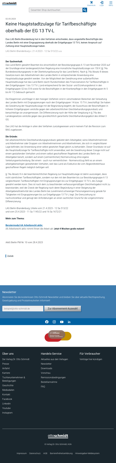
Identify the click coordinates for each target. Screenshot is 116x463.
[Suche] (56, 10)
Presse (5, 363)
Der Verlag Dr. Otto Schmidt (15, 359)
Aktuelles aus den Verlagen (54, 359)
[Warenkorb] (91, 3)
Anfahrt (6, 368)
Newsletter (46, 363)
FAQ (43, 386)
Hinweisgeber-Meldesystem (87, 453)
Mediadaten (8, 390)
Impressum (22, 453)
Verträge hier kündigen (91, 359)
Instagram (7, 412)
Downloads (46, 368)
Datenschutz (35, 453)
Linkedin (6, 403)
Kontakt (6, 394)
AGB (45, 453)
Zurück (10, 256)
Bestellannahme (49, 382)
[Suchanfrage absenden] (85, 10)
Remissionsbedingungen (53, 377)
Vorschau (45, 373)
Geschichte (7, 385)
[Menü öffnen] (110, 2)
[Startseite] (58, 437)
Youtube (6, 408)
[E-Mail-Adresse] (22, 308)
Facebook (7, 399)
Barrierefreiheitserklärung (61, 453)
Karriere (6, 373)
